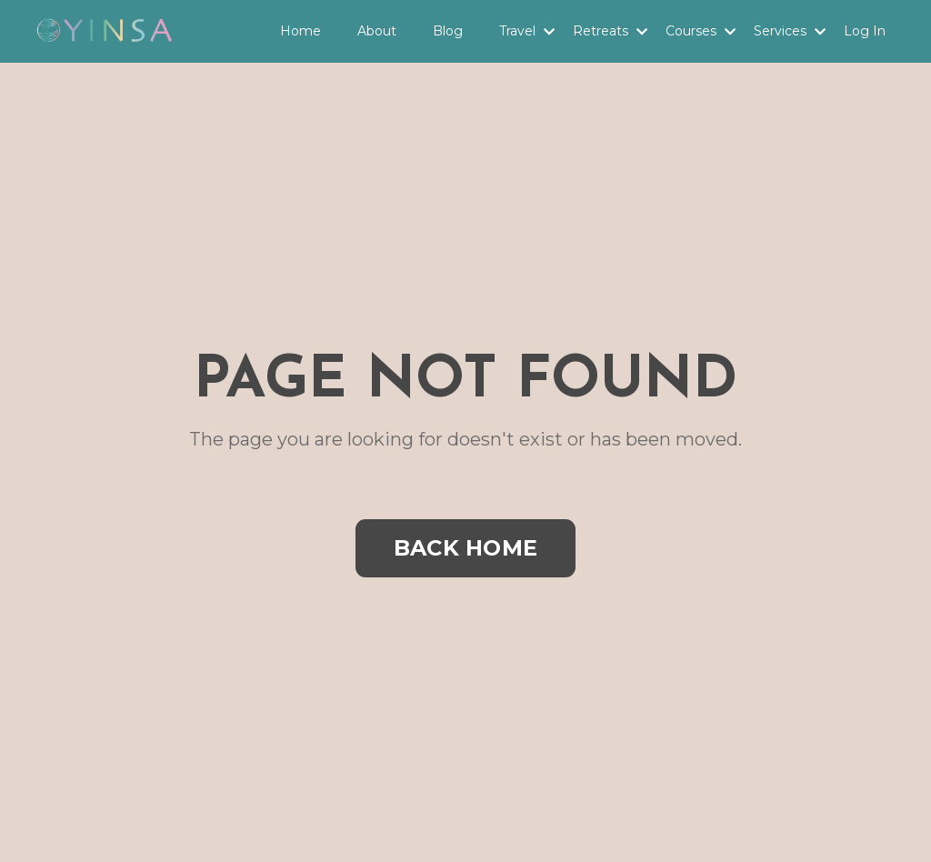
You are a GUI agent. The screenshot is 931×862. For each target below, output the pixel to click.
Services (790, 31)
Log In (865, 31)
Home (300, 31)
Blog (448, 31)
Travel (527, 31)
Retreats (610, 31)
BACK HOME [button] (465, 548)
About (376, 31)
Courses (701, 31)
